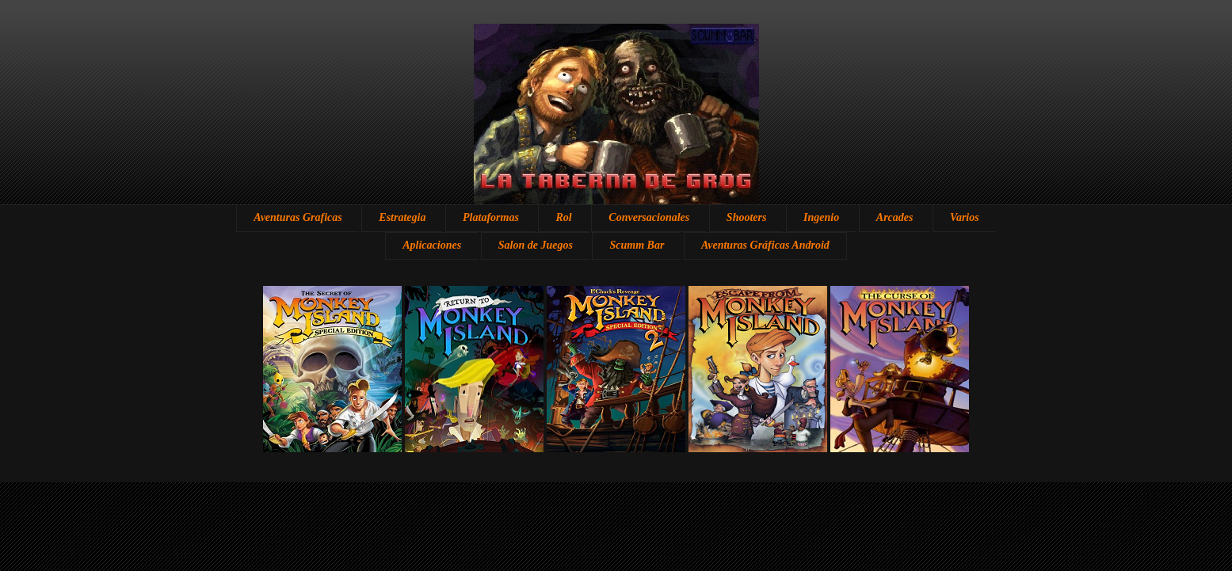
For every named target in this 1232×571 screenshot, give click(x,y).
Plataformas (491, 217)
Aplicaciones (431, 245)
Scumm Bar (636, 245)
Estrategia (402, 217)
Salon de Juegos (535, 245)
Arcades (895, 217)
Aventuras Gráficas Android (765, 245)
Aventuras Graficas (297, 217)
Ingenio (821, 217)
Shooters (747, 217)
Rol (563, 217)
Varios (964, 217)
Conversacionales (648, 217)
